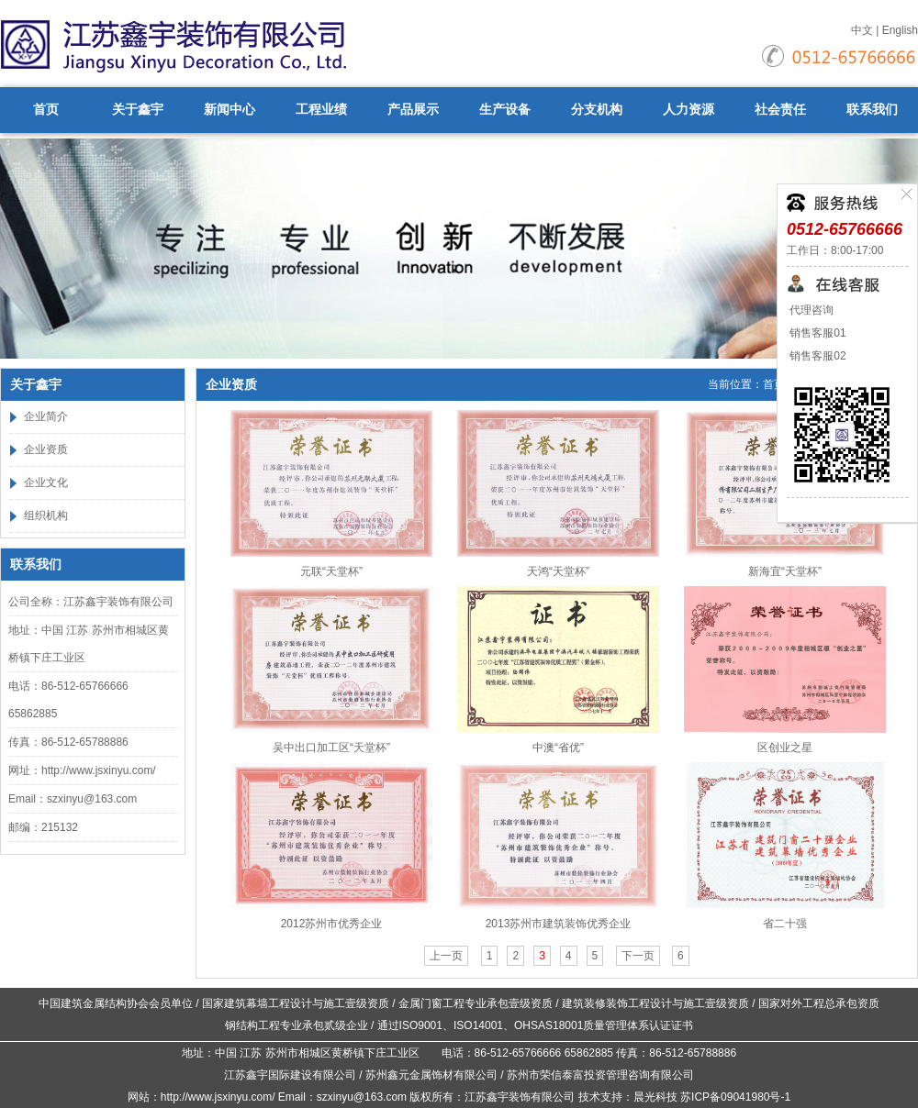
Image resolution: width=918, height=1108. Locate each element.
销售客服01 (816, 333)
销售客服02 (816, 355)
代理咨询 (810, 310)
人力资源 (688, 109)
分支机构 (596, 109)
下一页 (638, 955)
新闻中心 (229, 109)
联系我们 (872, 109)
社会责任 (780, 109)
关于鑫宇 (137, 109)
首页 (46, 109)
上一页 (446, 955)
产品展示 (413, 109)
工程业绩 (321, 109)
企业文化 (46, 482)
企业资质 (46, 449)
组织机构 (46, 515)
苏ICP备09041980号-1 (735, 1097)
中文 (862, 30)
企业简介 (46, 416)
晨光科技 (655, 1097)
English (900, 30)
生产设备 (505, 109)
